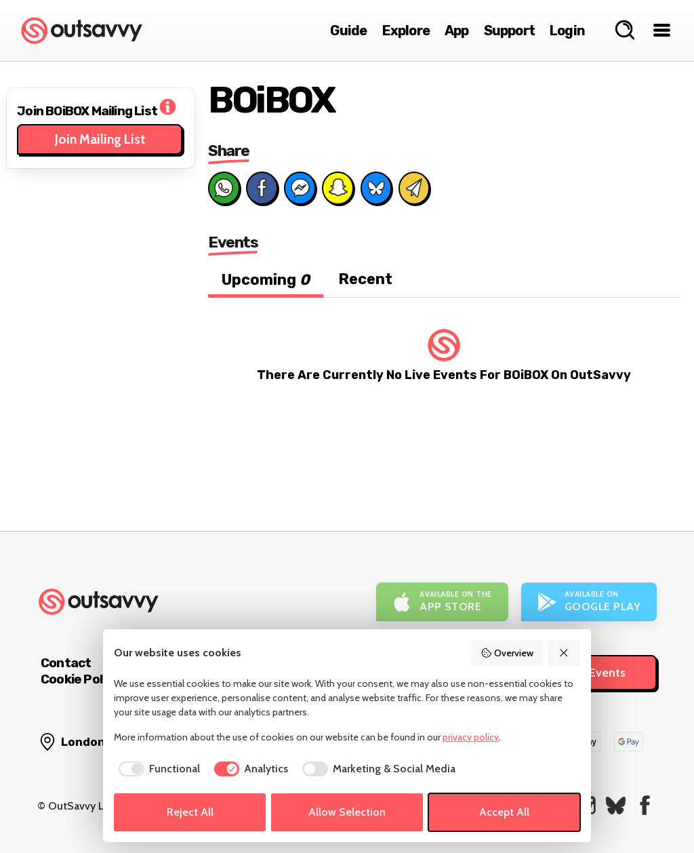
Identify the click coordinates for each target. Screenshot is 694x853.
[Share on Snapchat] (337, 188)
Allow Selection (347, 812)
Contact (66, 663)
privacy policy (471, 737)
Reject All (190, 812)
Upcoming (266, 280)
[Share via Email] (414, 188)
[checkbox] (157, 769)
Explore (406, 30)
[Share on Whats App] (223, 188)
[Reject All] (564, 653)
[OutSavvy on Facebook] (645, 805)
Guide (348, 30)
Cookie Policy (80, 679)
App (457, 30)
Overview (507, 653)
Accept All (504, 812)
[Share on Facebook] (261, 188)
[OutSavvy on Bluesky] (616, 805)
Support (509, 30)
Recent (365, 279)
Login (567, 30)
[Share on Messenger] (299, 188)
